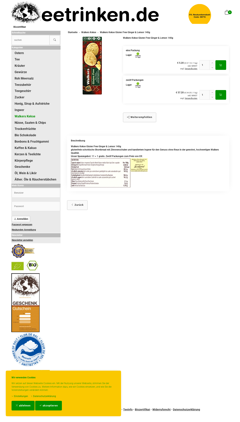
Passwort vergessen (22, 224)
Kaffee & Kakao (26, 148)
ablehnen (23, 405)
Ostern (19, 53)
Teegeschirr (23, 91)
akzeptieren (48, 405)
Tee (17, 59)
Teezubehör (23, 85)
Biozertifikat (19, 27)
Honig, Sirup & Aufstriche (32, 103)
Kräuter (20, 66)
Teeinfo (128, 409)
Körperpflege (24, 160)
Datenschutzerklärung (43, 396)
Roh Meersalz (24, 78)
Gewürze (21, 72)
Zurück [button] (77, 204)
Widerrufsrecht (161, 409)
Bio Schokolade (25, 135)
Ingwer (19, 110)
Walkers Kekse (25, 116)
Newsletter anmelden (22, 240)
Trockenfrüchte (25, 129)
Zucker (19, 97)
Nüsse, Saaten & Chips (30, 123)
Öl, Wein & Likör (26, 173)
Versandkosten (191, 69)
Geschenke (22, 167)
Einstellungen (20, 396)
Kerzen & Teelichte (28, 154)
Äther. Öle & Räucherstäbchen (35, 179)
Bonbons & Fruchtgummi (32, 141)
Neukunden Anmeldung (24, 229)
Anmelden (21, 218)
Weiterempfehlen (139, 117)
